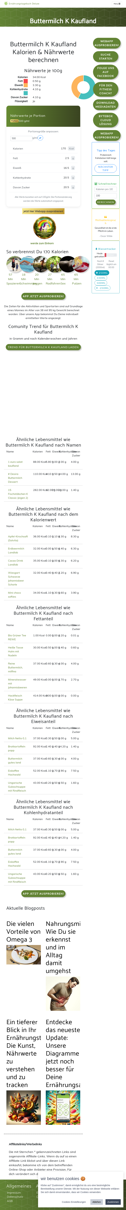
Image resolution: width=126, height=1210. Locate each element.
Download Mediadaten (105, 104)
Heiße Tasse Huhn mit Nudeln (15, 651)
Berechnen (105, 202)
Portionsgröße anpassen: (43, 131)
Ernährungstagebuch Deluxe (21, 3)
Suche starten (105, 56)
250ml (102, 272)
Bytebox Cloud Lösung (106, 120)
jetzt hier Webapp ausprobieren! (43, 211)
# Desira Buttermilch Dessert (15, 477)
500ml (101, 283)
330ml (101, 277)
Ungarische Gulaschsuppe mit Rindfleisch (17, 786)
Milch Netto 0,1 (17, 738)
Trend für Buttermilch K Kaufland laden (43, 347)
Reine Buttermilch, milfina (15, 667)
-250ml (102, 288)
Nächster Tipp (105, 168)
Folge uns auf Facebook (105, 71)
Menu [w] (117, 3)
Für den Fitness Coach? (105, 89)
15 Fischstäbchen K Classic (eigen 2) (18, 493)
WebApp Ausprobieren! (106, 43)
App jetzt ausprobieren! (43, 296)
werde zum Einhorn (43, 240)
